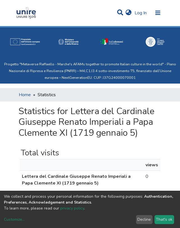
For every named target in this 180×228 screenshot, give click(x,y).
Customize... (14, 219)
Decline (144, 219)
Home (25, 95)
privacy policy (72, 208)
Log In (141, 13)
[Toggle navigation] (158, 13)
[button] (128, 13)
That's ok (164, 219)
